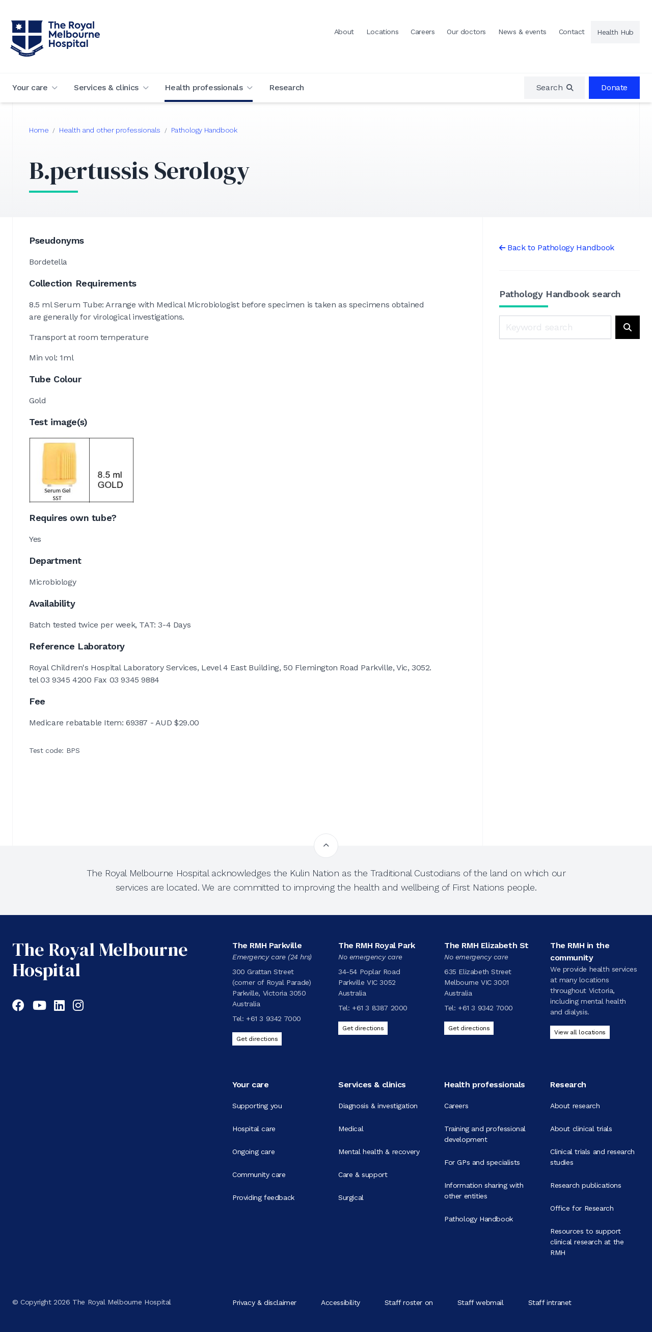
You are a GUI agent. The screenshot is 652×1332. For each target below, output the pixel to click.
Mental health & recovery (378, 1151)
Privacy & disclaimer (264, 1302)
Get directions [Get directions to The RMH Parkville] (257, 1038)
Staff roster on (409, 1302)
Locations (382, 32)
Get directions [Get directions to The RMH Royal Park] (363, 1028)
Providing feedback (263, 1197)
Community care (258, 1174)
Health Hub (615, 32)
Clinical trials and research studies (592, 1156)
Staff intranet (550, 1302)
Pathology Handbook (204, 130)
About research (575, 1106)
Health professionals (203, 87)
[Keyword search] (555, 327)
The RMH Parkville (267, 945)
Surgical (351, 1197)
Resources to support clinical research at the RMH (586, 1242)
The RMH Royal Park (376, 945)
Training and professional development (485, 1134)
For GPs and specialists (482, 1162)
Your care (29, 87)
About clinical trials (581, 1129)
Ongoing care (253, 1151)
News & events (522, 32)
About (344, 32)
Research (286, 87)
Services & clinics (106, 87)
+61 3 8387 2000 (380, 1008)
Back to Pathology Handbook (560, 247)
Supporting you (257, 1106)
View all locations (580, 1032)
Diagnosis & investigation (378, 1106)
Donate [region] (614, 87)
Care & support (362, 1174)
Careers (422, 32)
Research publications (585, 1185)
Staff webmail (480, 1302)
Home (38, 130)
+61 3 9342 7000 (273, 1018)
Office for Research (581, 1208)
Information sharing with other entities (483, 1190)
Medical (350, 1129)
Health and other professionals (109, 130)
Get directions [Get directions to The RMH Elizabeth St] (469, 1028)
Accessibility (340, 1302)
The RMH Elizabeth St (486, 945)
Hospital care (254, 1129)
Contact (572, 32)
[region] (554, 87)
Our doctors (466, 32)
